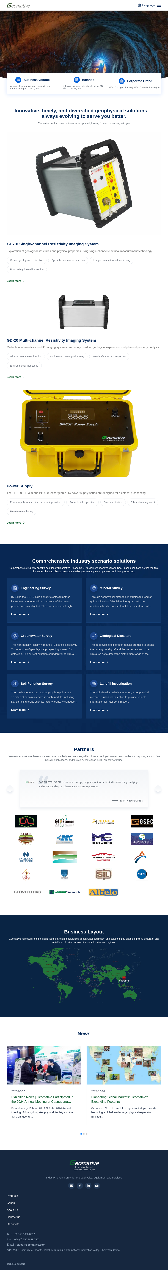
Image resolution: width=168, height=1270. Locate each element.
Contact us (13, 1217)
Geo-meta (13, 1224)
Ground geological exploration (26, 260)
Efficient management (143, 502)
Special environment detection (68, 260)
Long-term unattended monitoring (111, 260)
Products (12, 1195)
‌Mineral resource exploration (26, 356)
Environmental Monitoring (24, 365)
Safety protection (113, 502)
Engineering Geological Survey (67, 356)
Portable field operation (82, 502)
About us (12, 1210)
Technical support (16, 1264)
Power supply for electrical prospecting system (35, 502)
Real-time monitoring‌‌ (21, 511)
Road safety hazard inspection (26, 269)
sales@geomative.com (25, 1244)
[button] (81, 68)
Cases (11, 1202)
